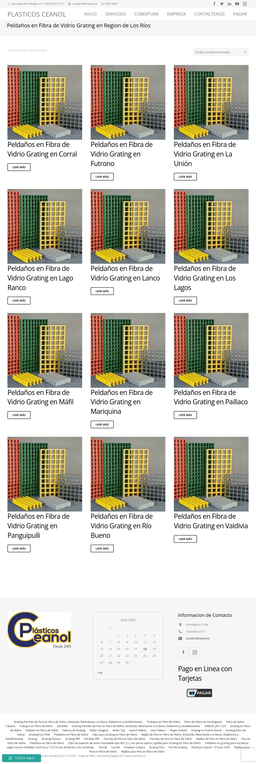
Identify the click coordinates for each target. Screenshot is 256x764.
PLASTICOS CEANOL (36, 14)
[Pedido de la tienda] (222, 58)
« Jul (100, 672)
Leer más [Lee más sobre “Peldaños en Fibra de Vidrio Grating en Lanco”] (102, 297)
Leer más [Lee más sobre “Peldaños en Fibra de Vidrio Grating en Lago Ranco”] (18, 306)
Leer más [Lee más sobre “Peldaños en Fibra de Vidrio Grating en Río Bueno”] (102, 554)
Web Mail (111, 4)
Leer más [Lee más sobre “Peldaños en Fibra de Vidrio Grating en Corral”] (18, 173)
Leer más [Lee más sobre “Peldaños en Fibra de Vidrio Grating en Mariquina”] (102, 430)
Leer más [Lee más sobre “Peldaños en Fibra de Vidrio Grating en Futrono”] (102, 182)
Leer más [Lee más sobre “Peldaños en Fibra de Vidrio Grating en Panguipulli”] (18, 554)
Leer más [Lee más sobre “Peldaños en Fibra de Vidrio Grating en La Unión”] (185, 182)
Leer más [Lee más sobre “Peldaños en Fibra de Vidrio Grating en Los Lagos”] (185, 306)
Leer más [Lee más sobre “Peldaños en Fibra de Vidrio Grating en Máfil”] (18, 421)
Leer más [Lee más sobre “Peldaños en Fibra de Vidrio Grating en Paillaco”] (185, 421)
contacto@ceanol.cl (85, 4)
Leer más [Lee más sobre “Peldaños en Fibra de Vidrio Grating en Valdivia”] (185, 545)
